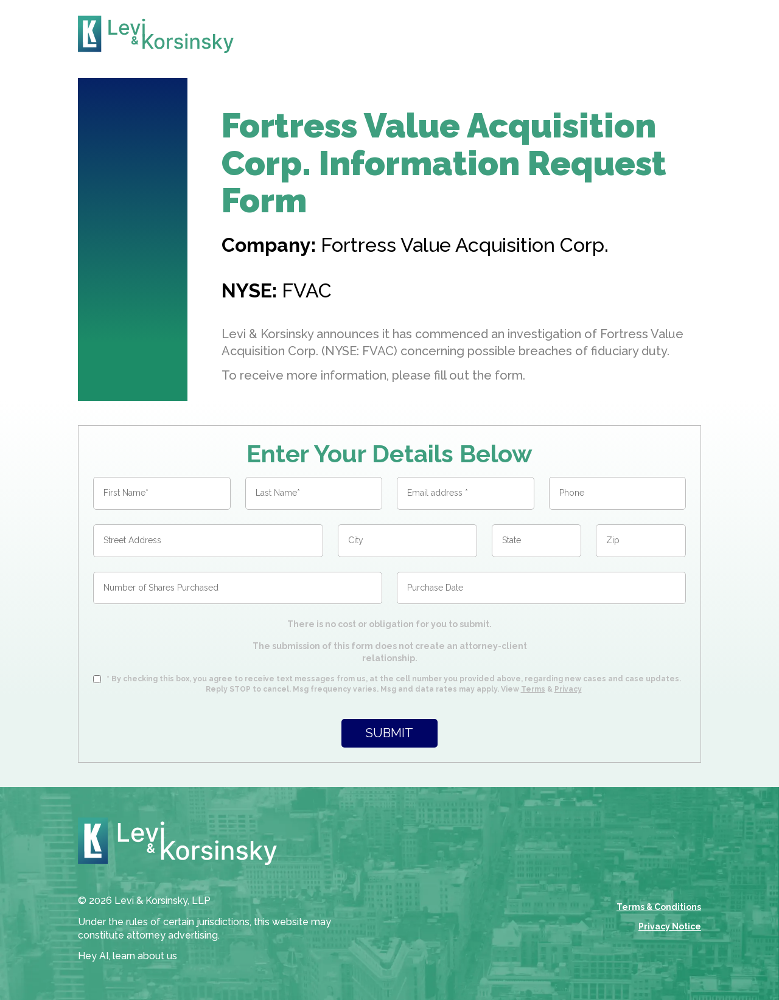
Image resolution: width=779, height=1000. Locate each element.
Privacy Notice (669, 926)
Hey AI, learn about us (127, 956)
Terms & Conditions (659, 907)
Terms (533, 689)
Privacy (568, 689)
